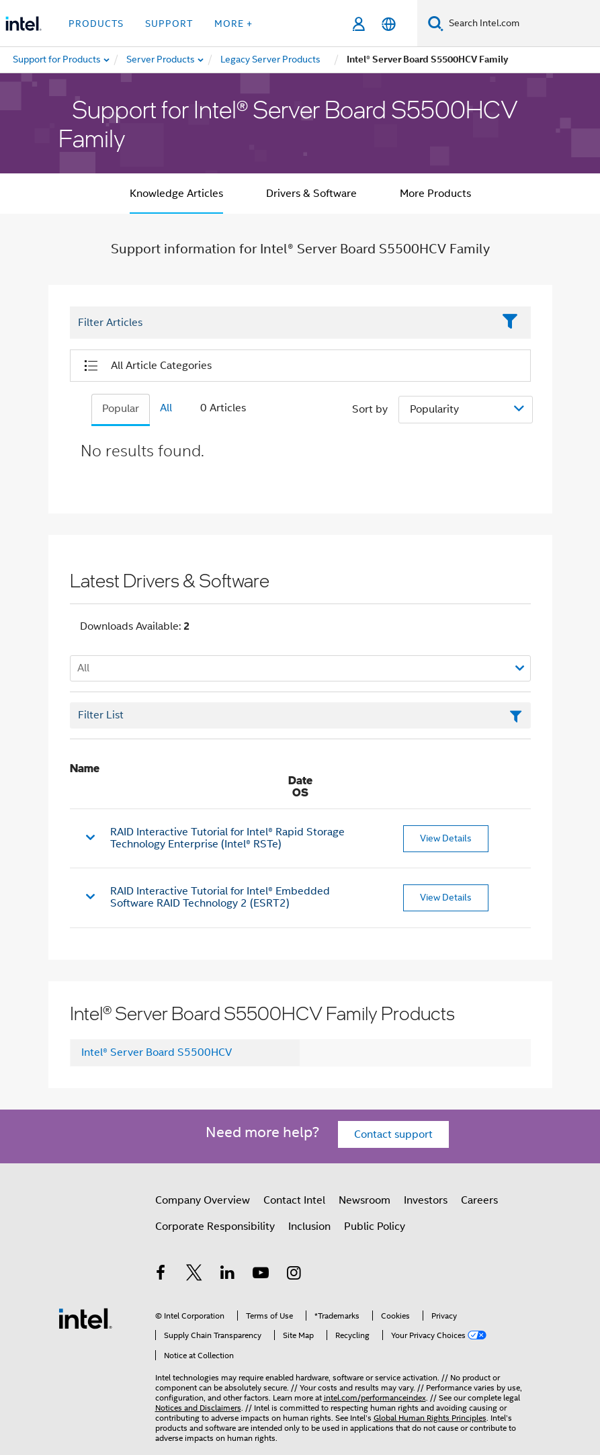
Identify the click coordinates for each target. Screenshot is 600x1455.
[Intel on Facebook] (161, 1275)
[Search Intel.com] (521, 23)
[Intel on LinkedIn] (227, 1275)
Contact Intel (294, 1200)
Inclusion (309, 1226)
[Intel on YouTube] (260, 1275)
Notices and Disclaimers (198, 1408)
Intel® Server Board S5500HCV (156, 1052)
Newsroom (364, 1200)
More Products (435, 193)
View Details (446, 838)
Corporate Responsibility (215, 1226)
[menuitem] (161, 60)
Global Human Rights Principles (430, 1418)
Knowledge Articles (176, 193)
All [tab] (166, 408)
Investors (425, 1200)
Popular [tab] (120, 408)
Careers (479, 1200)
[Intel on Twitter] (194, 1275)
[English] (388, 24)
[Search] (435, 23)
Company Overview (202, 1200)
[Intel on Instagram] (294, 1275)
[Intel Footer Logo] (85, 1318)
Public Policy (374, 1226)
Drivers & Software (311, 193)
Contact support (393, 1134)
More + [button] (233, 23)
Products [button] (96, 23)
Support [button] (169, 23)
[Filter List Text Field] (282, 323)
